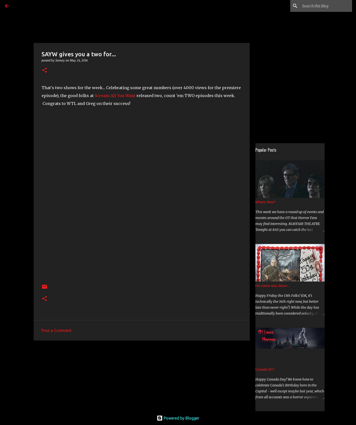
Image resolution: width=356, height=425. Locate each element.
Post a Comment (56, 330)
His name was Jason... (272, 286)
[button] (44, 70)
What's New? (265, 202)
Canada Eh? (265, 369)
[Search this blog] (326, 6)
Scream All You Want (115, 95)
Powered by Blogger (178, 418)
